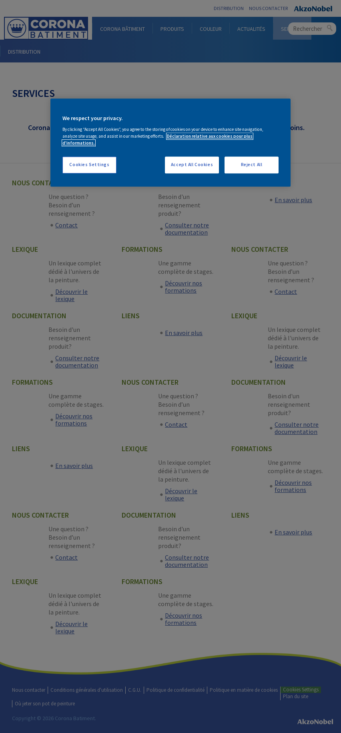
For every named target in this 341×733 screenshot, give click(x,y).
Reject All (252, 165)
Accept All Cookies (192, 165)
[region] (170, 142)
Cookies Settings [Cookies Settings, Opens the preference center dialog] (89, 165)
